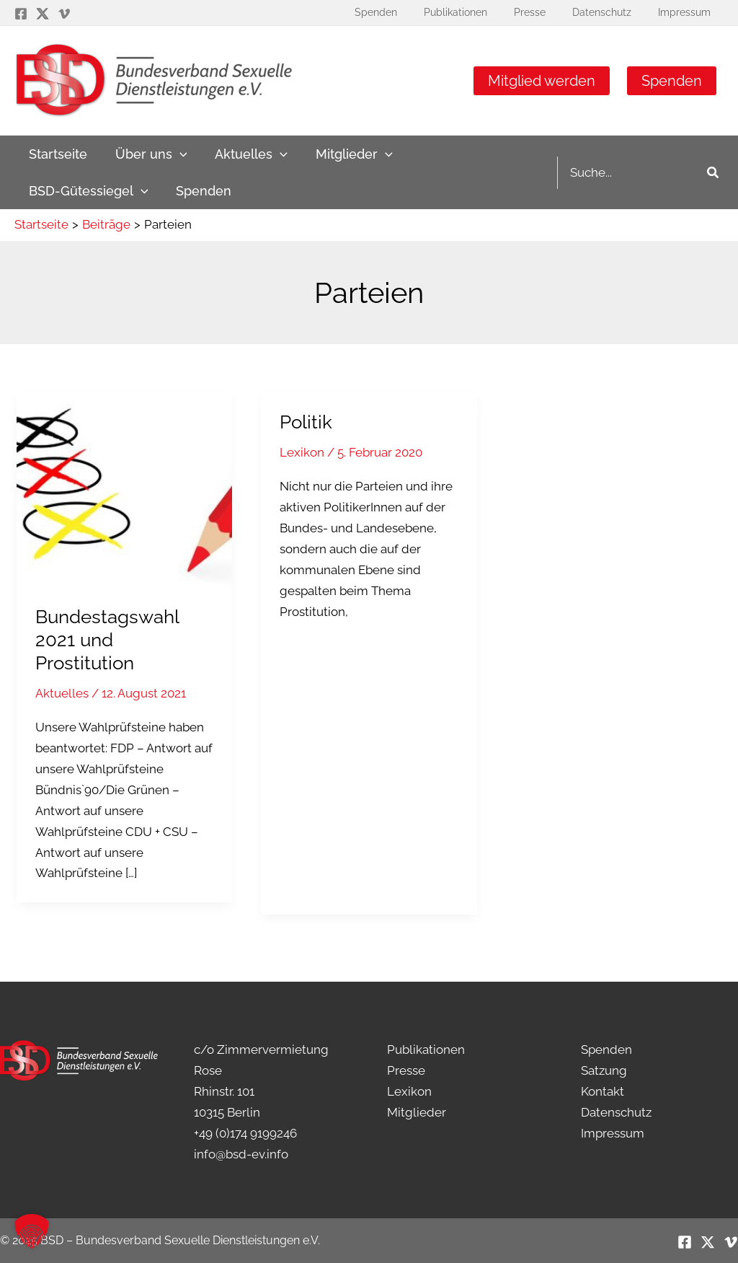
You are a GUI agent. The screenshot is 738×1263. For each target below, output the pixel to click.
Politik (306, 422)
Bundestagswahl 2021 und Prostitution (107, 640)
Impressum (612, 1133)
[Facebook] (20, 13)
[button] (31, 1231)
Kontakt (602, 1091)
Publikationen (426, 1049)
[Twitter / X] (42, 13)
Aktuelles (62, 693)
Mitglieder (416, 1112)
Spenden (671, 80)
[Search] (713, 173)
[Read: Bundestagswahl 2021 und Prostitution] (124, 489)
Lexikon (302, 452)
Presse (406, 1070)
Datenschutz (616, 1112)
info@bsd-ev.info (241, 1154)
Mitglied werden (541, 80)
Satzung (604, 1070)
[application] (176, 154)
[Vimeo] (64, 13)
